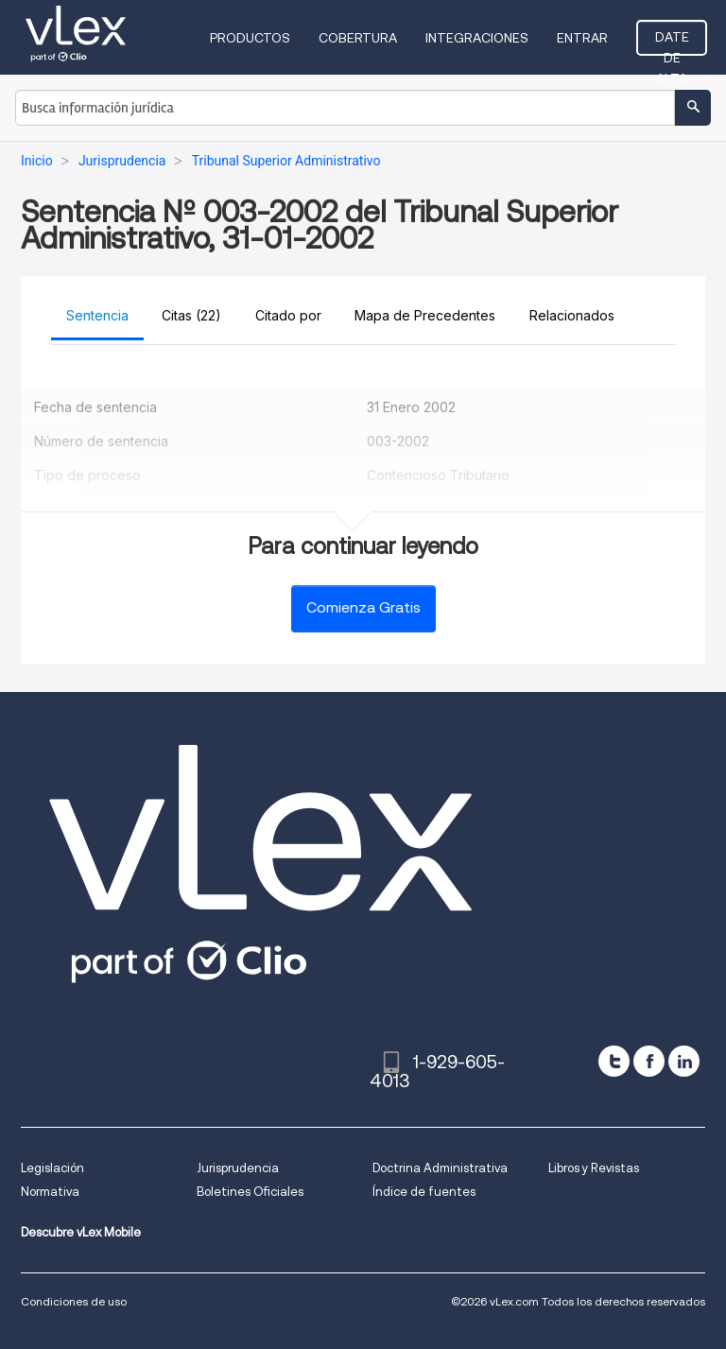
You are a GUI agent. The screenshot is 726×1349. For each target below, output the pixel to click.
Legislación (52, 1168)
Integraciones (476, 37)
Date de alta (672, 42)
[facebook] (649, 1061)
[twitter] (614, 1061)
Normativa (50, 1192)
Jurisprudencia (238, 1168)
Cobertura (358, 37)
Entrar (582, 37)
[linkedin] (684, 1061)
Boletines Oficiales (250, 1192)
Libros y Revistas (593, 1168)
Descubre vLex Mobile (81, 1232)
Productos (250, 37)
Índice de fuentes (423, 1192)
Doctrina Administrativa (440, 1168)
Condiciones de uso (74, 1301)
